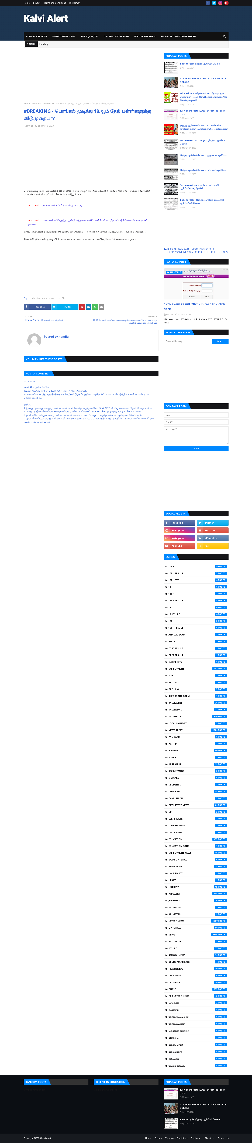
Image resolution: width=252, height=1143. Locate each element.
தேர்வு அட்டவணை (197, 1016)
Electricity (197, 661)
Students (197, 784)
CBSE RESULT (197, 648)
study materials (197, 961)
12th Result (197, 627)
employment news (197, 852)
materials (197, 927)
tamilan (29, 125)
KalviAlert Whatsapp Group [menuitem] (178, 36)
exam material (197, 859)
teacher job (197, 968)
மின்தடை (197, 1037)
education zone (197, 846)
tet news (197, 982)
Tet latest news (197, 805)
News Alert (37, 103)
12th (197, 621)
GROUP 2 (197, 682)
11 (197, 586)
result (197, 948)
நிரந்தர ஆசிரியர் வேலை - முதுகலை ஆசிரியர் (203, 155)
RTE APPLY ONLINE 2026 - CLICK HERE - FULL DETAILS (204, 80)
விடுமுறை (197, 1058)
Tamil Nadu (197, 798)
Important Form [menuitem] (145, 36)
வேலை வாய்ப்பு (197, 1065)
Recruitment (197, 771)
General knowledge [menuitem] (116, 36)
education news (39, 298)
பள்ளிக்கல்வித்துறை (197, 1030)
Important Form (197, 696)
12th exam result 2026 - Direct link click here (202, 112)
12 (197, 607)
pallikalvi (197, 941)
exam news (197, 866)
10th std (197, 580)
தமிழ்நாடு (197, 1009)
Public (197, 757)
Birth (197, 641)
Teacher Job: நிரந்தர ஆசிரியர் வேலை (200, 63)
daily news (197, 832)
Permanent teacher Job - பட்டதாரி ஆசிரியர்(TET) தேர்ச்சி (199, 186)
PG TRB (197, 743)
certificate (197, 818)
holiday (197, 886)
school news (197, 955)
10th (197, 566)
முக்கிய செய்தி (197, 1044)
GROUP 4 (197, 689)
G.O (197, 675)
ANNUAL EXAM (197, 634)
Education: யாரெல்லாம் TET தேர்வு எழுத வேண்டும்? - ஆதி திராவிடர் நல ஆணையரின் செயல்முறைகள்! (203, 97)
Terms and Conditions (55, 2)
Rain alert (197, 764)
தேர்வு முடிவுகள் (197, 1023)
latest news (197, 921)
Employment (197, 668)
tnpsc (197, 989)
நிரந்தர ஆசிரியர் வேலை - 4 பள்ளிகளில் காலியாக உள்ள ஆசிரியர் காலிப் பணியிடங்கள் (204, 127)
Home (27, 2)
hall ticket (197, 873)
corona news (197, 825)
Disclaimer (74, 2)
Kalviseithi (197, 716)
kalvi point (197, 907)
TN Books (197, 791)
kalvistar (197, 914)
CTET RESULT (197, 655)
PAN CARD (197, 736)
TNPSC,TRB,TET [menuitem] (90, 36)
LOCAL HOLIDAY (197, 723)
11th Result (197, 600)
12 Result (197, 614)
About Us (209, 1138)
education (197, 839)
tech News (197, 975)
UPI (197, 811)
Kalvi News (197, 709)
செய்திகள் (197, 1002)
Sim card (197, 777)
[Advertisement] (91, 77)
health (197, 880)
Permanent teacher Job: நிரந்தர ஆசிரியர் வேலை (202, 142)
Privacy (36, 2)
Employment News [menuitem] (63, 36)
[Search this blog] (188, 341)
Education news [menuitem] (36, 36)
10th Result (197, 573)
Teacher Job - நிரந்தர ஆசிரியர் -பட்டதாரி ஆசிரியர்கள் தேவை (202, 201)
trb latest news (197, 996)
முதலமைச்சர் (197, 1051)
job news (197, 900)
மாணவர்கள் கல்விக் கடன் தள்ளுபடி (62, 205)
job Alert (197, 893)
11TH (197, 593)
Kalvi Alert (197, 702)
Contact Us (223, 1138)
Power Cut (197, 750)
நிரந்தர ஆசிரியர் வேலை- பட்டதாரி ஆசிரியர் (203, 170)
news (51, 298)
